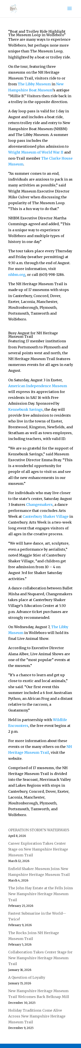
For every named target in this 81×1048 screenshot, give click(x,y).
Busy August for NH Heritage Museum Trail (33, 335)
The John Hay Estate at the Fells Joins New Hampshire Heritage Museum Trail (40, 894)
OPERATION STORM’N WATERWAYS (38, 830)
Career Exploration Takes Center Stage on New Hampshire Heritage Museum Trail (38, 849)
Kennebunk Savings (25, 409)
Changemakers (39, 504)
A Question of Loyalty (26, 977)
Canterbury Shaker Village (45, 516)
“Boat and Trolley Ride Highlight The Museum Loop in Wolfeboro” (37, 33)
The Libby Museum (34, 84)
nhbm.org (16, 274)
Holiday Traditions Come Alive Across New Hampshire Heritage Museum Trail (36, 1016)
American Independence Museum (37, 386)
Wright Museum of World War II (35, 152)
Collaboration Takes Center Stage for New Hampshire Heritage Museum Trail (40, 958)
